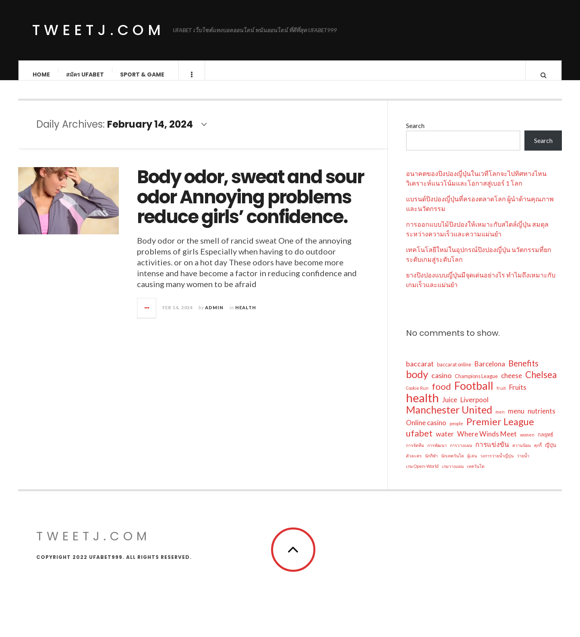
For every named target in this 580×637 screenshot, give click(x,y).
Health (245, 315)
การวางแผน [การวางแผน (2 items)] (461, 452)
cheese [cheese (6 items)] (511, 383)
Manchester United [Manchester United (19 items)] (449, 417)
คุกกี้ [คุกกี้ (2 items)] (538, 452)
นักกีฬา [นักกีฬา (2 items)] (431, 463)
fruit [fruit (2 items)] (501, 395)
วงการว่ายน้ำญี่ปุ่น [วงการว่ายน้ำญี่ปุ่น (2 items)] (497, 463)
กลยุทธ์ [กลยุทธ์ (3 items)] (545, 442)
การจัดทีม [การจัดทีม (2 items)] (415, 452)
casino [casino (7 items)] (441, 382)
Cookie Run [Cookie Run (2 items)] (417, 395)
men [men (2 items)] (500, 419)
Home (41, 74)
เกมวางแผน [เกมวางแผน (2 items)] (453, 473)
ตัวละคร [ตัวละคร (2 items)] (414, 463)
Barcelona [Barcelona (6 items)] (489, 371)
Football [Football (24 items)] (473, 393)
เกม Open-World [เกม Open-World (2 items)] (422, 473)
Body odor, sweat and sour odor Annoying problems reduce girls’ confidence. (250, 205)
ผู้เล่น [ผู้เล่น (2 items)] (472, 463)
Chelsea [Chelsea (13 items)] (541, 382)
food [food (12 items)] (441, 394)
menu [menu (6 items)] (516, 418)
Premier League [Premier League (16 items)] (500, 429)
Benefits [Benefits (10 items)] (523, 371)
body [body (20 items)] (417, 382)
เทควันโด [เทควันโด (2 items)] (476, 473)
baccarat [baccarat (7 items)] (420, 371)
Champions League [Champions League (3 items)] (476, 384)
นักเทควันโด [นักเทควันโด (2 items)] (452, 463)
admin (214, 315)
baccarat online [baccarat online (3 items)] (454, 372)
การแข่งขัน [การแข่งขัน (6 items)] (492, 452)
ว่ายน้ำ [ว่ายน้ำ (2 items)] (523, 463)
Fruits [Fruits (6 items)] (517, 395)
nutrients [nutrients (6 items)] (541, 418)
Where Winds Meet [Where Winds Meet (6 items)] (487, 441)
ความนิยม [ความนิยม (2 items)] (521, 452)
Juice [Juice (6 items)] (449, 407)
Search (415, 133)
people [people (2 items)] (456, 431)
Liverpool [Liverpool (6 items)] (474, 407)
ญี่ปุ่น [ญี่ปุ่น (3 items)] (550, 452)
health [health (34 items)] (422, 405)
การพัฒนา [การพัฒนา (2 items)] (437, 452)
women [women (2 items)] (527, 442)
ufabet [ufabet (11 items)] (419, 441)
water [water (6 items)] (445, 441)
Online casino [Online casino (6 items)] (426, 430)
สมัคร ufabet (85, 74)
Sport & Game (142, 74)
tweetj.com (98, 30)
